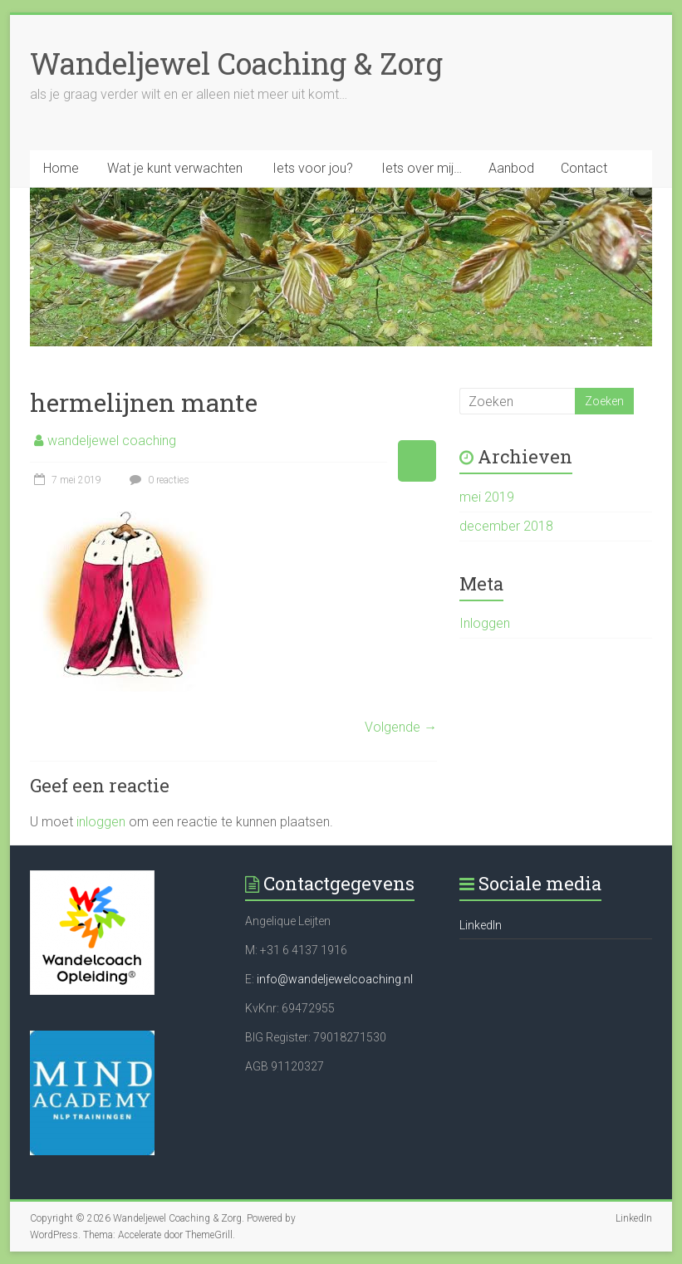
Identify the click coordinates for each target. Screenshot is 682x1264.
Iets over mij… (421, 168)
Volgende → (401, 727)
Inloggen (484, 623)
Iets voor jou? (312, 168)
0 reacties (157, 480)
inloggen (100, 822)
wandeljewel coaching (111, 440)
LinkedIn (480, 925)
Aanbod (511, 168)
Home (61, 168)
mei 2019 (486, 497)
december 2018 (506, 526)
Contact (584, 168)
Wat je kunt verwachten (175, 168)
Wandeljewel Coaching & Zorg (236, 63)
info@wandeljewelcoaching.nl (335, 979)
